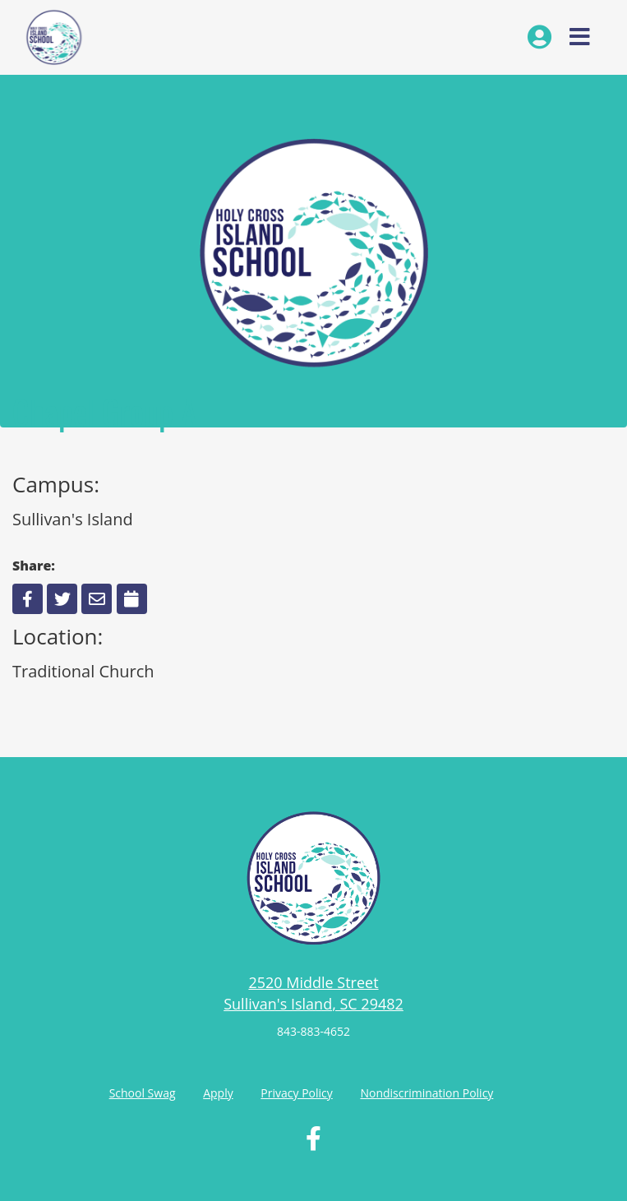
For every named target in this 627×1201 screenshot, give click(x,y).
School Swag (142, 1093)
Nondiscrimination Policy (426, 1093)
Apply (218, 1093)
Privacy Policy (296, 1093)
